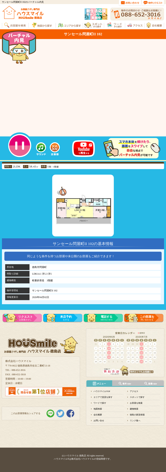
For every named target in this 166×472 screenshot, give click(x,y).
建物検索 (134, 409)
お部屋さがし (25, 318)
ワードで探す (100, 403)
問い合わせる (147, 318)
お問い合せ (99, 420)
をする (66, 318)
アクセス (134, 391)
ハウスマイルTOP (102, 391)
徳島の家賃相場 (137, 414)
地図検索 (98, 409)
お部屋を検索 (136, 403)
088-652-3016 (106, 318)
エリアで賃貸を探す (103, 397)
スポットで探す (137, 397)
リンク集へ (135, 420)
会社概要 (98, 414)
